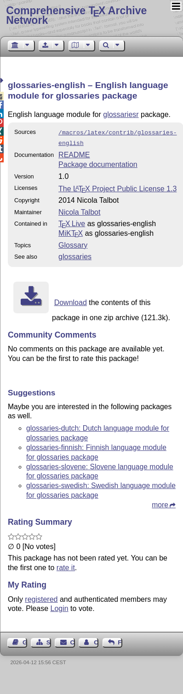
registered (41, 597)
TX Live (71, 222)
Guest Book (25, 640)
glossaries (75, 255)
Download (70, 301)
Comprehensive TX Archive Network (76, 15)
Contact (72, 640)
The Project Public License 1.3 (117, 187)
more (160, 503)
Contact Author (96, 640)
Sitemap (48, 640)
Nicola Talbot (79, 210)
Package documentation (97, 163)
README (74, 153)
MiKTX (70, 231)
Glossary (72, 243)
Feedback (120, 640)
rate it (66, 566)
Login (60, 607)
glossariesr (120, 114)
